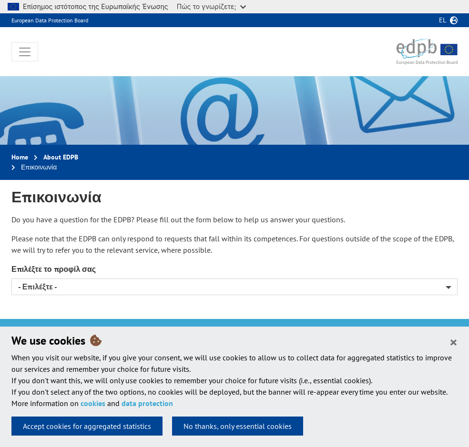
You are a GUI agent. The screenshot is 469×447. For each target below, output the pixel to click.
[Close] (453, 341)
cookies (93, 403)
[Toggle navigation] (24, 51)
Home (19, 157)
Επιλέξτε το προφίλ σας (53, 269)
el (442, 20)
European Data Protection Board (49, 20)
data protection (147, 403)
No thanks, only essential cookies (238, 426)
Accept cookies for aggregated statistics (87, 426)
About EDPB (60, 157)
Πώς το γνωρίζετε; (211, 6)
